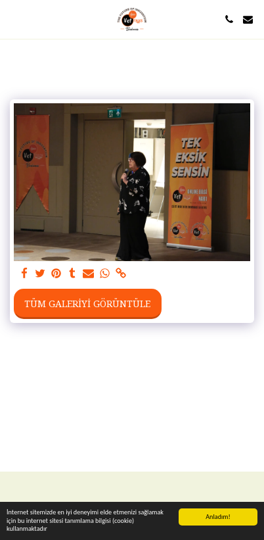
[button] (14, 18)
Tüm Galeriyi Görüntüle (87, 303)
